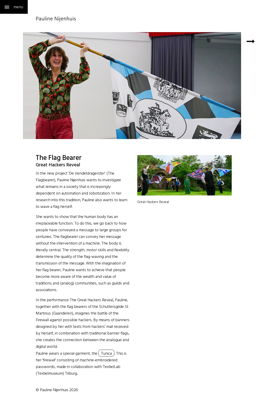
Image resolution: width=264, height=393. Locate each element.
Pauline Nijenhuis (56, 19)
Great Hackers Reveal (153, 201)
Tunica (106, 353)
